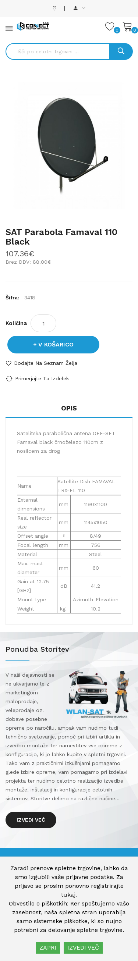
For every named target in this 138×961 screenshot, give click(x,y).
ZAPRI (47, 947)
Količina (16, 323)
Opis (69, 408)
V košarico (56, 344)
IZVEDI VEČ (83, 947)
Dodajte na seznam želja (45, 363)
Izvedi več (31, 820)
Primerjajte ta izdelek (42, 378)
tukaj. (69, 894)
